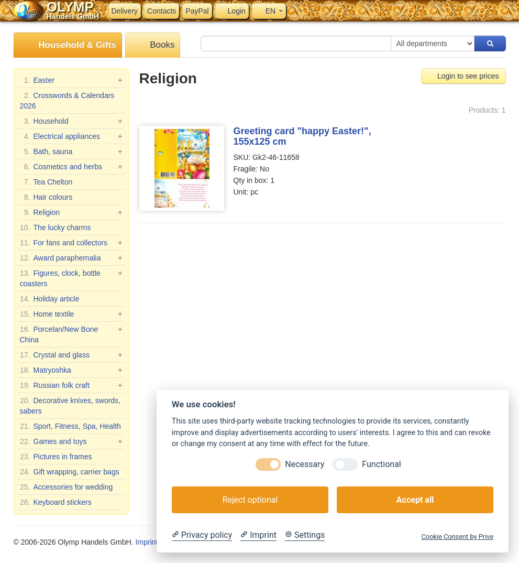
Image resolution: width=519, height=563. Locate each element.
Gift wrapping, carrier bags (69, 472)
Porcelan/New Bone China (71, 334)
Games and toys (71, 441)
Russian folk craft (71, 385)
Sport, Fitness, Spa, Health (70, 426)
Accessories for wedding (66, 487)
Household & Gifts (67, 45)
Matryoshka (71, 370)
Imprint (146, 542)
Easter (71, 80)
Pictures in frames (56, 456)
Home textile (71, 314)
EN (269, 11)
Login (232, 11)
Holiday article (50, 299)
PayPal (196, 11)
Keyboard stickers (56, 502)
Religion (71, 212)
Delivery (125, 11)
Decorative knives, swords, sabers (70, 405)
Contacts (161, 11)
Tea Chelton (46, 182)
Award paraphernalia (71, 258)
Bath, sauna (71, 151)
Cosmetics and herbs (71, 166)
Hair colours (46, 197)
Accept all (415, 500)
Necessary (304, 464)
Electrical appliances (71, 136)
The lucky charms (55, 227)
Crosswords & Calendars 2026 (67, 100)
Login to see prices (463, 76)
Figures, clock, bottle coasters (71, 278)
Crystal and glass (71, 355)
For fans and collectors (71, 242)
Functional (381, 464)
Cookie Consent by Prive (457, 536)
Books (153, 45)
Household (71, 121)
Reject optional (250, 500)
